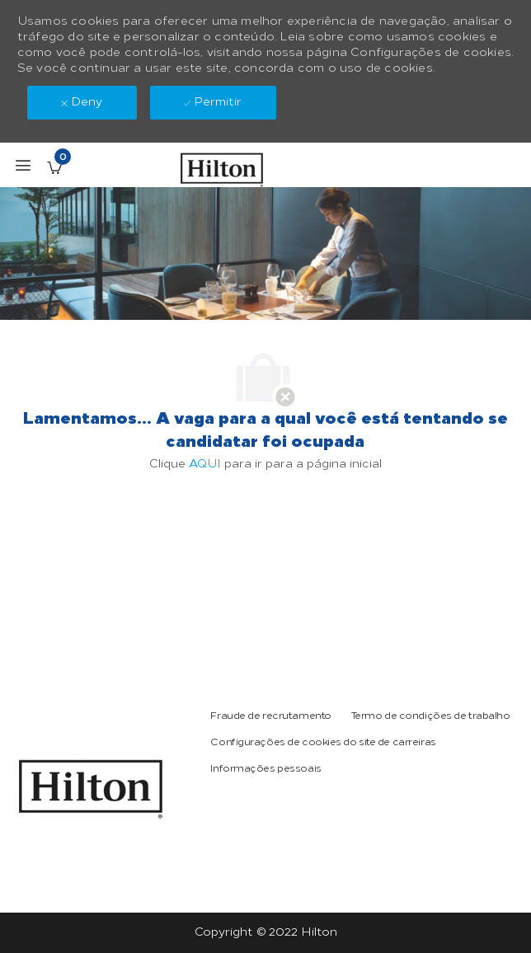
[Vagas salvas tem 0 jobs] (54, 167)
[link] (91, 789)
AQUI (205, 464)
